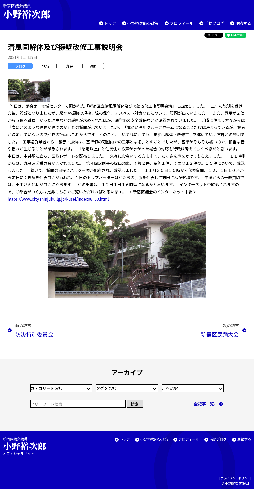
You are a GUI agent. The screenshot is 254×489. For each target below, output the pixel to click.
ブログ (20, 66)
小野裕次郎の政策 (143, 23)
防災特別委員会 (34, 334)
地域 (45, 66)
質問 (93, 66)
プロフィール (181, 23)
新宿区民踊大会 (220, 334)
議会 (69, 66)
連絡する (243, 23)
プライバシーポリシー (235, 478)
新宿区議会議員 (31, 11)
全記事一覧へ (206, 404)
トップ (110, 23)
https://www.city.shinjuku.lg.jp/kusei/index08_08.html (58, 199)
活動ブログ (214, 23)
